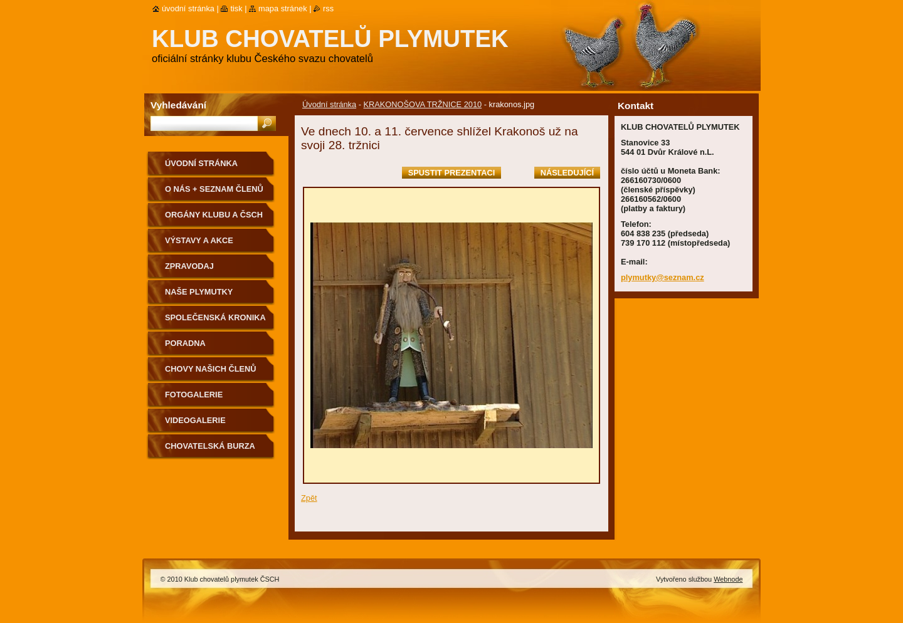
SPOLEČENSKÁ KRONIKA (215, 317)
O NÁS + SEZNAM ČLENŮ (214, 189)
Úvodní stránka (329, 104)
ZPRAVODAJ (189, 266)
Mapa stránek (282, 8)
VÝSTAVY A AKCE (199, 240)
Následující (567, 172)
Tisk (236, 8)
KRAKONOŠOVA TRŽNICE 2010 (422, 104)
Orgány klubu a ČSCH (214, 214)
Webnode (728, 579)
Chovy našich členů (210, 369)
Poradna (185, 343)
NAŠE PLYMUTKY (199, 291)
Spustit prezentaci (451, 172)
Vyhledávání (178, 105)
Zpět (309, 498)
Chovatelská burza (210, 446)
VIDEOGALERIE (195, 420)
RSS (328, 8)
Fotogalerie (194, 394)
